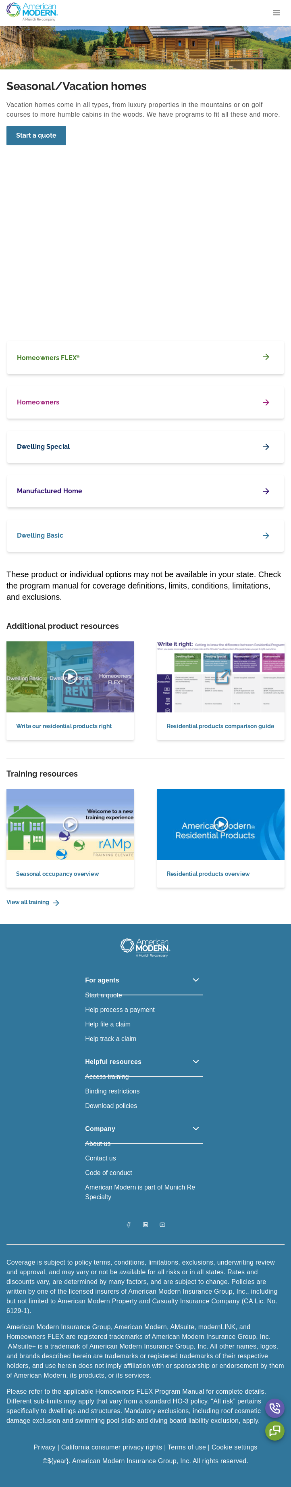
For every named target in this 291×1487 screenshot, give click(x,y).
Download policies (111, 1105)
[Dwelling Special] (145, 447)
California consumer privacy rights (111, 1447)
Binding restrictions (112, 1091)
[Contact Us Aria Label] (275, 1408)
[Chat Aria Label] (275, 1431)
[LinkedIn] (145, 1225)
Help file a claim (108, 1024)
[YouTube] (162, 1225)
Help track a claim (110, 1038)
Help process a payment (120, 1009)
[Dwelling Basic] (145, 535)
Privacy (45, 1447)
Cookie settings (235, 1447)
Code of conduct (108, 1172)
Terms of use (187, 1447)
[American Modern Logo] (145, 956)
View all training (33, 903)
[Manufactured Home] (145, 491)
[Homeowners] (145, 402)
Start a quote (36, 135)
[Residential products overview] (221, 838)
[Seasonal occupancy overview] (70, 838)
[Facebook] (128, 1225)
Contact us (100, 1158)
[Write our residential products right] (70, 690)
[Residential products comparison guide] (221, 690)
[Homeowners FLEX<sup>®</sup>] (145, 357)
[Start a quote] (36, 135)
